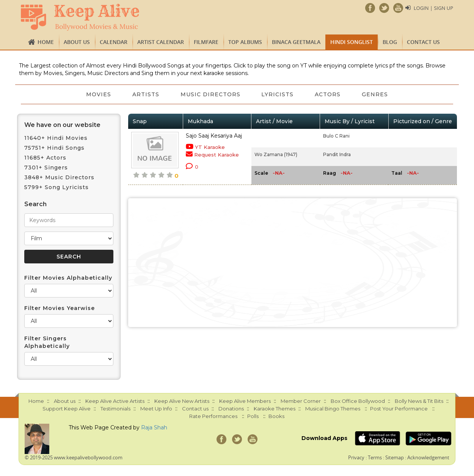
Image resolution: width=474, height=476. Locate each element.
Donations (231, 409)
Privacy (356, 457)
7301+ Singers (46, 167)
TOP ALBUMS (245, 41)
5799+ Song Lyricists (56, 187)
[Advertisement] (293, 263)
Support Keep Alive (66, 409)
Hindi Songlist (351, 41)
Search (35, 204)
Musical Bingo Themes (332, 409)
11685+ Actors (45, 157)
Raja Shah (154, 427)
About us (77, 41)
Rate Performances (213, 416)
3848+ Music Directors (59, 177)
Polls (253, 416)
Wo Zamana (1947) (275, 154)
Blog (390, 41)
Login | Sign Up (433, 8)
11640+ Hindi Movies (56, 138)
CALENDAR (113, 41)
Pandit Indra (337, 154)
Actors (328, 94)
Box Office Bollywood (358, 401)
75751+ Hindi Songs (54, 147)
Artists (145, 94)
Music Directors (210, 94)
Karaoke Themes (274, 409)
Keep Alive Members (245, 401)
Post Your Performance (399, 409)
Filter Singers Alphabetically (47, 342)
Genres (375, 94)
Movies (98, 94)
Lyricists (278, 94)
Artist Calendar (160, 41)
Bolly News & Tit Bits (419, 401)
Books (276, 416)
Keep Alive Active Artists (114, 401)
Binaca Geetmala (296, 41)
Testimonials (115, 409)
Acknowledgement (428, 457)
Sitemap (394, 457)
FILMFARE (206, 41)
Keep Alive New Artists (181, 401)
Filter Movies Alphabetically (68, 277)
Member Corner (301, 401)
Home (46, 41)
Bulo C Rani (336, 136)
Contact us (423, 41)
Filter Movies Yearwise (59, 308)
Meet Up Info (156, 409)
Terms (375, 457)
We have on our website (62, 124)
